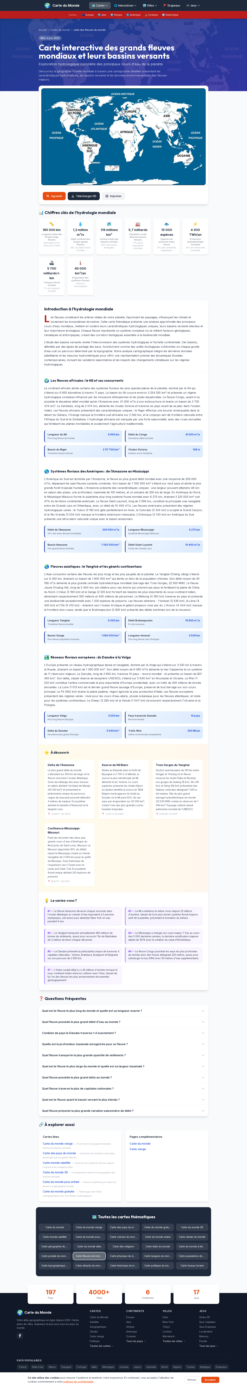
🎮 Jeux (193, 5)
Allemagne (108, 1366)
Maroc (52, 1366)
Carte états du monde (158, 1246)
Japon (137, 1366)
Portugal (81, 1366)
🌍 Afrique (116, 14)
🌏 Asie (102, 14)
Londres (167, 1331)
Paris (165, 1317)
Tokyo (166, 1326)
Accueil (43, 29)
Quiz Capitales (207, 1322)
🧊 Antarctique (170, 14)
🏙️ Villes (150, 5)
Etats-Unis (37, 1366)
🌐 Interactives (125, 5)
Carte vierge (138, 1149)
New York (168, 1322)
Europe (130, 1317)
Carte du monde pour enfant (61, 1182)
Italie (94, 1366)
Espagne (66, 1366)
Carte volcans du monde (124, 1236)
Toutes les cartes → (102, 1345)
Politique (95, 1341)
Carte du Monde (99, 1317)
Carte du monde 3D (55, 1172)
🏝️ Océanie (151, 14)
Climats (94, 1331)
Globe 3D (204, 1317)
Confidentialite (222, 1379)
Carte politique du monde (158, 1265)
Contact (202, 1379)
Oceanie (131, 1336)
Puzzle (203, 1341)
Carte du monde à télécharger (193, 1246)
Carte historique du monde (125, 1265)
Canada (124, 1366)
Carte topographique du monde (56, 1265)
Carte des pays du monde (59, 1153)
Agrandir (54, 196)
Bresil (164, 1366)
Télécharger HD (83, 196)
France (23, 1366)
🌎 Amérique (133, 14)
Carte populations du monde (193, 1256)
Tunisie (191, 1366)
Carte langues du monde (158, 1256)
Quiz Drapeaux (207, 1326)
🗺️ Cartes (100, 5)
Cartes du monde (60, 29)
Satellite (94, 1322)
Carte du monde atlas (89, 1246)
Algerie (177, 1366)
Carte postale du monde (55, 1256)
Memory (204, 1336)
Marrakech (169, 1336)
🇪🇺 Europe (88, 14)
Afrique (130, 1326)
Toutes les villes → (174, 1341)
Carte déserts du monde (89, 1265)
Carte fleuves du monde (89, 1256)
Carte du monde (140, 1143)
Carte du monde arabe (158, 1236)
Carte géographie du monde (56, 1246)
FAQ (189, 1379)
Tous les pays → (136, 1341)
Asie (128, 1322)
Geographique (98, 1326)
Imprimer (113, 196)
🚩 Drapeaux (172, 5)
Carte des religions (123, 1246)
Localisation (205, 1331)
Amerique (131, 1331)
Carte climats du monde (192, 1236)
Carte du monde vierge (58, 1143)
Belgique (205, 1366)
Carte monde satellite (56, 1162)
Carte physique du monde (125, 1256)
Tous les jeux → (208, 1345)
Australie (151, 1366)
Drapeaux (221, 1366)
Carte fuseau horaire (192, 1265)
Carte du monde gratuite (58, 1191)
